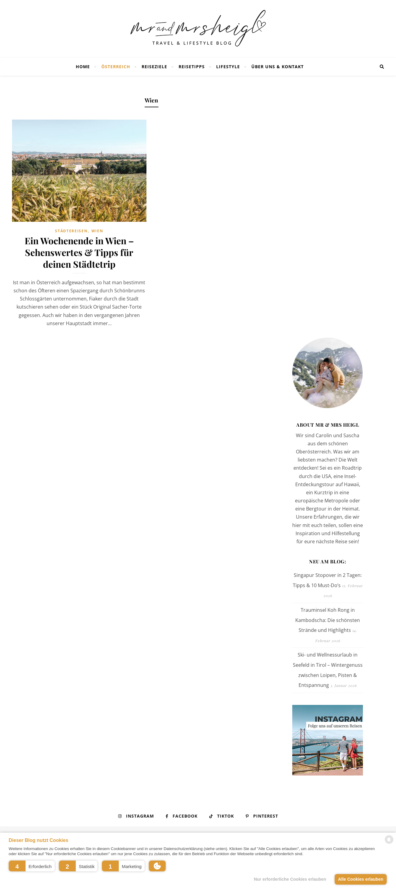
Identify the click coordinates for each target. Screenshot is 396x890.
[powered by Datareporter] (389, 843)
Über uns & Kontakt (277, 66)
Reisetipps (192, 66)
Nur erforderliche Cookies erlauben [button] (290, 879)
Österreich (115, 66)
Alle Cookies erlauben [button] (360, 879)
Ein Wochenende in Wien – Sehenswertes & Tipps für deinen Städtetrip (79, 252)
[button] (32, 866)
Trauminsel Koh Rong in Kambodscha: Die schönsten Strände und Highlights (327, 620)
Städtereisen (71, 230)
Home (83, 66)
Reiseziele (154, 66)
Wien (97, 230)
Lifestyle (228, 66)
